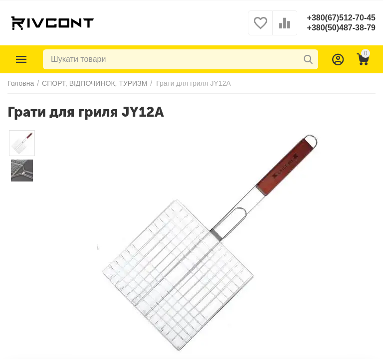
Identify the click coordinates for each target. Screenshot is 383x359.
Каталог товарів (21, 59)
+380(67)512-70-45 (341, 17)
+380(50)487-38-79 (341, 27)
